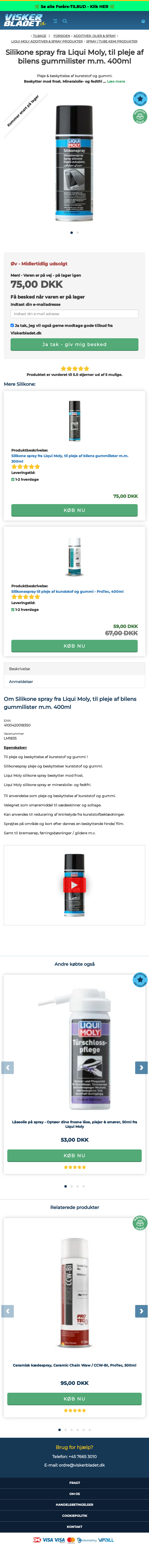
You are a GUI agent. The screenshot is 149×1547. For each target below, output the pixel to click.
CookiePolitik (74, 1516)
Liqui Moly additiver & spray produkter (47, 41)
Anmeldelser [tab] (21, 681)
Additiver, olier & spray (95, 36)
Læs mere (116, 81)
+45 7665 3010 (83, 1456)
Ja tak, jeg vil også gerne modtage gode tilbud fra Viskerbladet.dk (62, 329)
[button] (72, 232)
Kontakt (74, 1527)
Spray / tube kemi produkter (111, 41)
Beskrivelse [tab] (19, 668)
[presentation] (7, 1067)
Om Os (74, 1494)
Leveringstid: (23, 472)
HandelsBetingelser (74, 1505)
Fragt (74, 1483)
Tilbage (39, 36)
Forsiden (62, 36)
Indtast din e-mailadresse (35, 304)
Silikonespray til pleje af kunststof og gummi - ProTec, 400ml (67, 591)
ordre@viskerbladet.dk (82, 1465)
